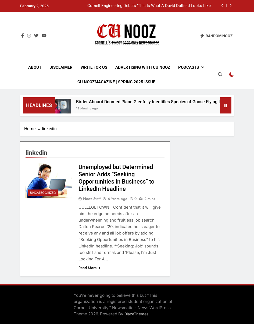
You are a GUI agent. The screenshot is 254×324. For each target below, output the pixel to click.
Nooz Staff (92, 198)
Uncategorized (43, 192)
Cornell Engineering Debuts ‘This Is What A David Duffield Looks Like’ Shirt (149, 6)
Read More (89, 267)
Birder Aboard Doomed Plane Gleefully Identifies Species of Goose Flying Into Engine (161, 101)
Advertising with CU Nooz (142, 67)
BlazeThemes (136, 314)
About (34, 67)
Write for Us (94, 67)
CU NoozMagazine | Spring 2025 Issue (116, 82)
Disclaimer (61, 67)
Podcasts (188, 67)
